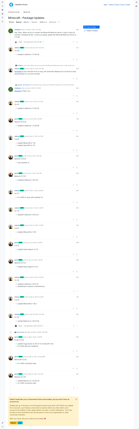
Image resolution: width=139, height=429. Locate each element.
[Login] (136, 2)
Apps (105, 5)
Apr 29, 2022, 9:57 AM (37, 314)
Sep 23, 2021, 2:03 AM (34, 29)
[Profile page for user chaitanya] (10, 31)
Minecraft (19, 22)
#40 (77, 101)
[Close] (76, 399)
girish (16, 119)
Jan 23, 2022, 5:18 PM (35, 242)
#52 (77, 314)
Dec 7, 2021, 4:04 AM (35, 173)
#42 (77, 136)
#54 (77, 356)
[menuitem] (136, 2)
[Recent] (2, 6)
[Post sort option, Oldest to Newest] (91, 30)
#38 (77, 68)
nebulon (16, 47)
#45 (77, 190)
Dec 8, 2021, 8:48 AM (36, 190)
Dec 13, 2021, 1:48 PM (36, 208)
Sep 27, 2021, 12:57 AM (34, 88)
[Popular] (2, 13)
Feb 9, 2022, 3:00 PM (36, 277)
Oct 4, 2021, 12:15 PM (36, 101)
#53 (77, 337)
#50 (77, 277)
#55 (77, 374)
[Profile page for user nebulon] (10, 49)
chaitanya (17, 29)
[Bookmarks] (2, 17)
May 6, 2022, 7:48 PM (35, 337)
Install (128, 5)
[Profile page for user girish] (10, 120)
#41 (78, 119)
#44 (77, 173)
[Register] (136, 6)
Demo (117, 5)
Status (111, 5)
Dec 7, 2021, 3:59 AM (35, 156)
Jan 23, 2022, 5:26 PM (35, 260)
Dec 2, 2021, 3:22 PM (36, 136)
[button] (2, 422)
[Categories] (2, 2)
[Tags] (2, 10)
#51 (78, 297)
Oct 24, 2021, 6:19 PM (35, 119)
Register (13, 423)
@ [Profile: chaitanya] (18, 71)
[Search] (2, 21)
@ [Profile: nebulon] (18, 91)
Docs (123, 5)
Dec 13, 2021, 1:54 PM (36, 225)
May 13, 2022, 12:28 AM (36, 356)
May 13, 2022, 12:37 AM (36, 374)
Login (20, 423)
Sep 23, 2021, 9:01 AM (37, 47)
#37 (77, 47)
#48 (77, 242)
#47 (77, 225)
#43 (77, 156)
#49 (77, 260)
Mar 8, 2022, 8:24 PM (36, 297)
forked (22, 332)
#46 (77, 208)
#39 (77, 88)
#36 (77, 29)
